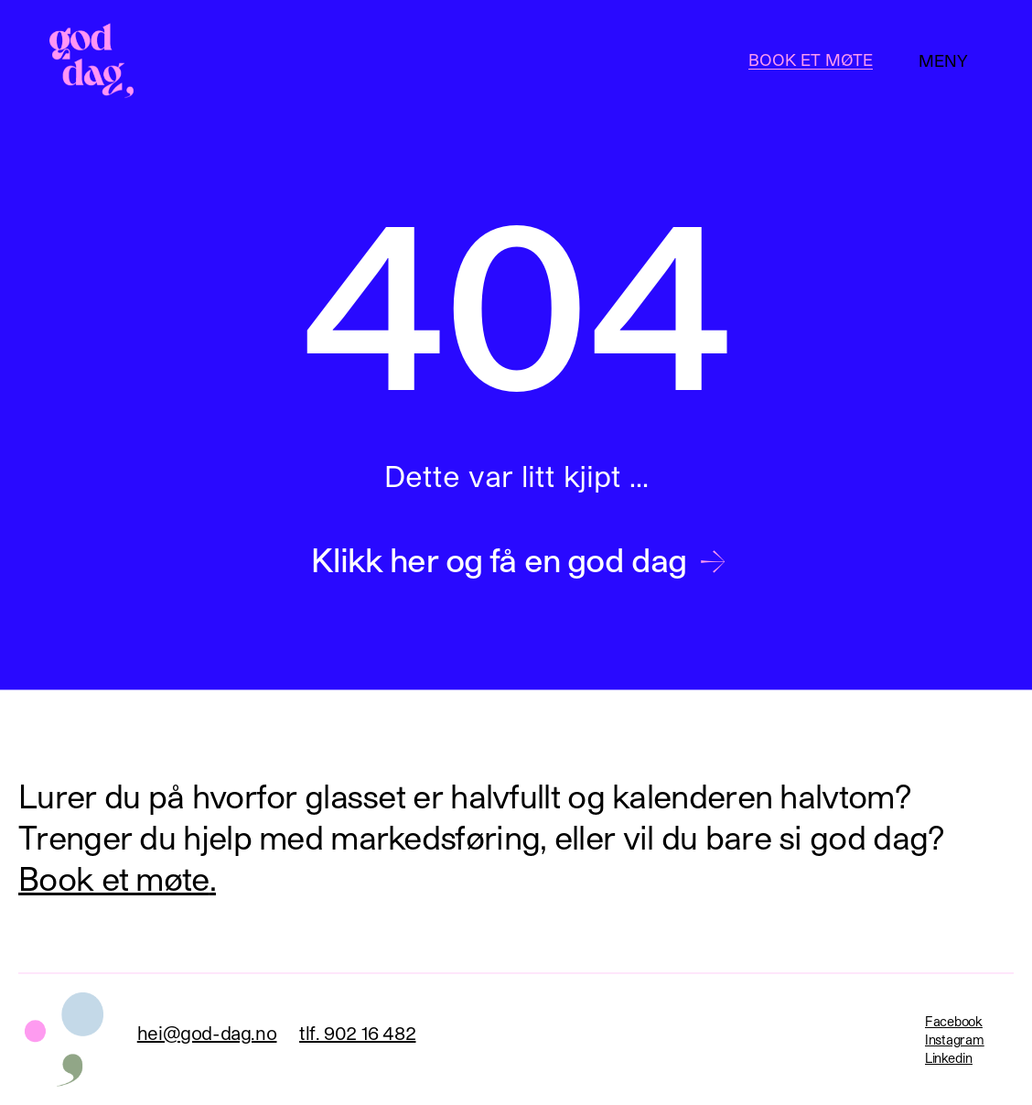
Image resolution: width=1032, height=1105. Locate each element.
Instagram (954, 1039)
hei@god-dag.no (206, 1033)
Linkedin (949, 1058)
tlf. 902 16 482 (357, 1033)
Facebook (954, 1021)
